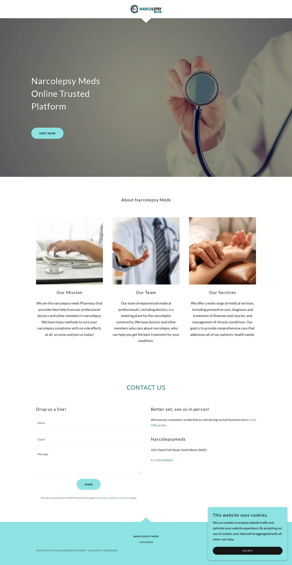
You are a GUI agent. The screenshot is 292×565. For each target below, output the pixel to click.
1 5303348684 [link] (163, 460)
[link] (146, 9)
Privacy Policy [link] (101, 497)
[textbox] (88, 423)
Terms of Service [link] (121, 497)
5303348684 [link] (146, 542)
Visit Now (47, 133)
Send (89, 484)
